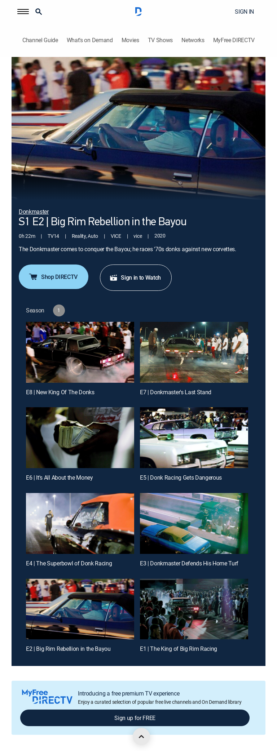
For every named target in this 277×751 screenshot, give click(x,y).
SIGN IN (244, 11)
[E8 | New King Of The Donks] (80, 352)
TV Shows (160, 40)
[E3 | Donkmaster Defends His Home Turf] (194, 523)
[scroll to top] (141, 736)
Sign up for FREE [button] (134, 718)
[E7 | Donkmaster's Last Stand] (194, 352)
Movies (130, 40)
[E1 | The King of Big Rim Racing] (194, 609)
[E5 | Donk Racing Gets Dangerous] (194, 437)
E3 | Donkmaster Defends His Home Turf (189, 563)
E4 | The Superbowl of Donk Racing (69, 563)
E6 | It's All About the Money (59, 477)
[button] (23, 11)
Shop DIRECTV (53, 277)
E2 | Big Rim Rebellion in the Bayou (68, 649)
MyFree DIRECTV (234, 40)
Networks (192, 40)
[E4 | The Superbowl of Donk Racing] (80, 523)
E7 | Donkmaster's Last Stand (175, 392)
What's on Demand (90, 40)
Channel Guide (40, 40)
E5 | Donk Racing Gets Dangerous (181, 477)
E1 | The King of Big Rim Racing (178, 649)
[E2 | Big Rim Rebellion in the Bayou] (80, 609)
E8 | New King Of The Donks (60, 392)
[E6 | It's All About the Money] (80, 437)
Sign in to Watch (135, 277)
